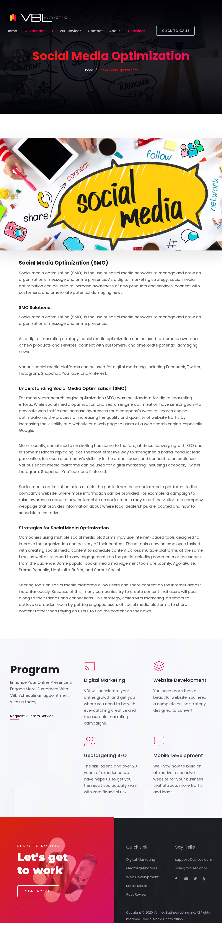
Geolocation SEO (38, 31)
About (114, 31)
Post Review (136, 897)
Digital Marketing (140, 862)
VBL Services (70, 31)
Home (12, 31)
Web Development (142, 879)
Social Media (136, 888)
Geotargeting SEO (141, 871)
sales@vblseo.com (191, 871)
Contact (95, 31)
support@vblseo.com (193, 862)
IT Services (136, 31)
